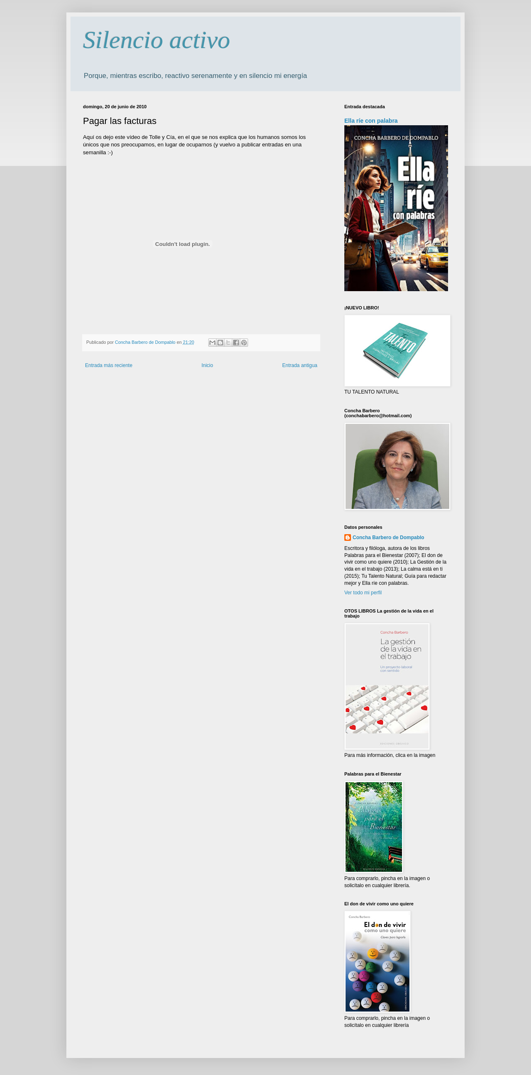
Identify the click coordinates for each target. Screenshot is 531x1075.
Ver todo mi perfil (363, 593)
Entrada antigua (299, 365)
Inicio (207, 365)
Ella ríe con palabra (371, 120)
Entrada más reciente (108, 365)
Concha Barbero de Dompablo (388, 537)
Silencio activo (156, 40)
